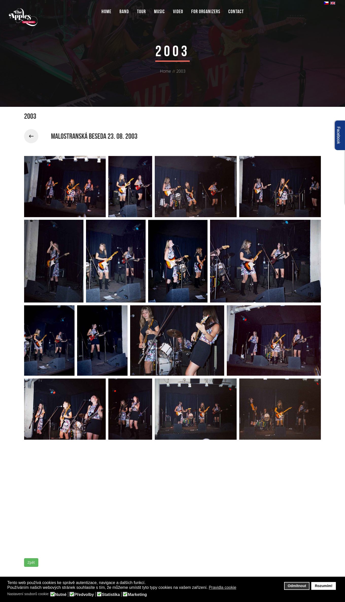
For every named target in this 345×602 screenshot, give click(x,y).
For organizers (205, 11)
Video (178, 11)
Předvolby (84, 595)
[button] (239, 588)
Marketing (137, 595)
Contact (236, 11)
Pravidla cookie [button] (222, 587)
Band (124, 11)
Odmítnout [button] (297, 586)
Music (159, 11)
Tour (141, 11)
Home (106, 11)
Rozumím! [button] (324, 586)
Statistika (111, 595)
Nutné (60, 595)
